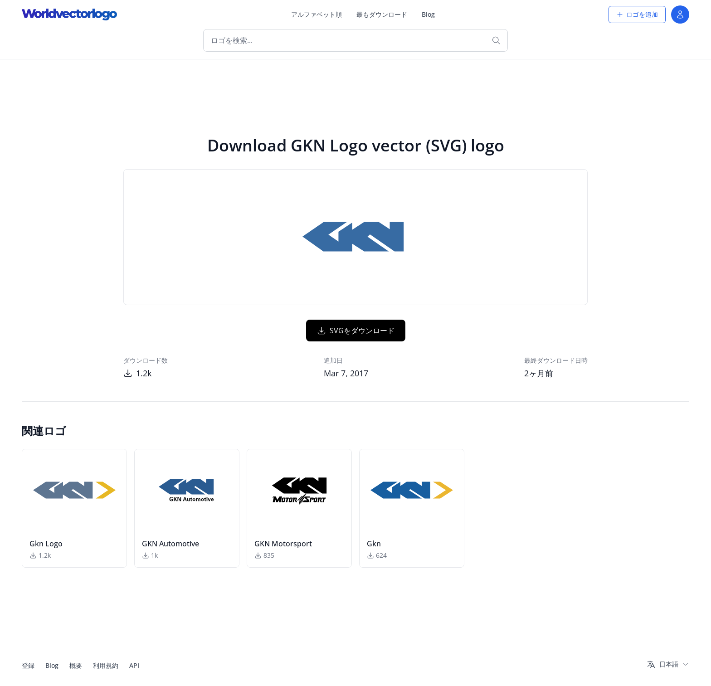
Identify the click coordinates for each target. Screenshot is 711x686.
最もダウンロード (381, 14)
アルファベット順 (316, 14)
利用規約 (105, 665)
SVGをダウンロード (355, 331)
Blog (428, 14)
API (134, 665)
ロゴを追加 (637, 14)
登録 (28, 665)
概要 (75, 665)
